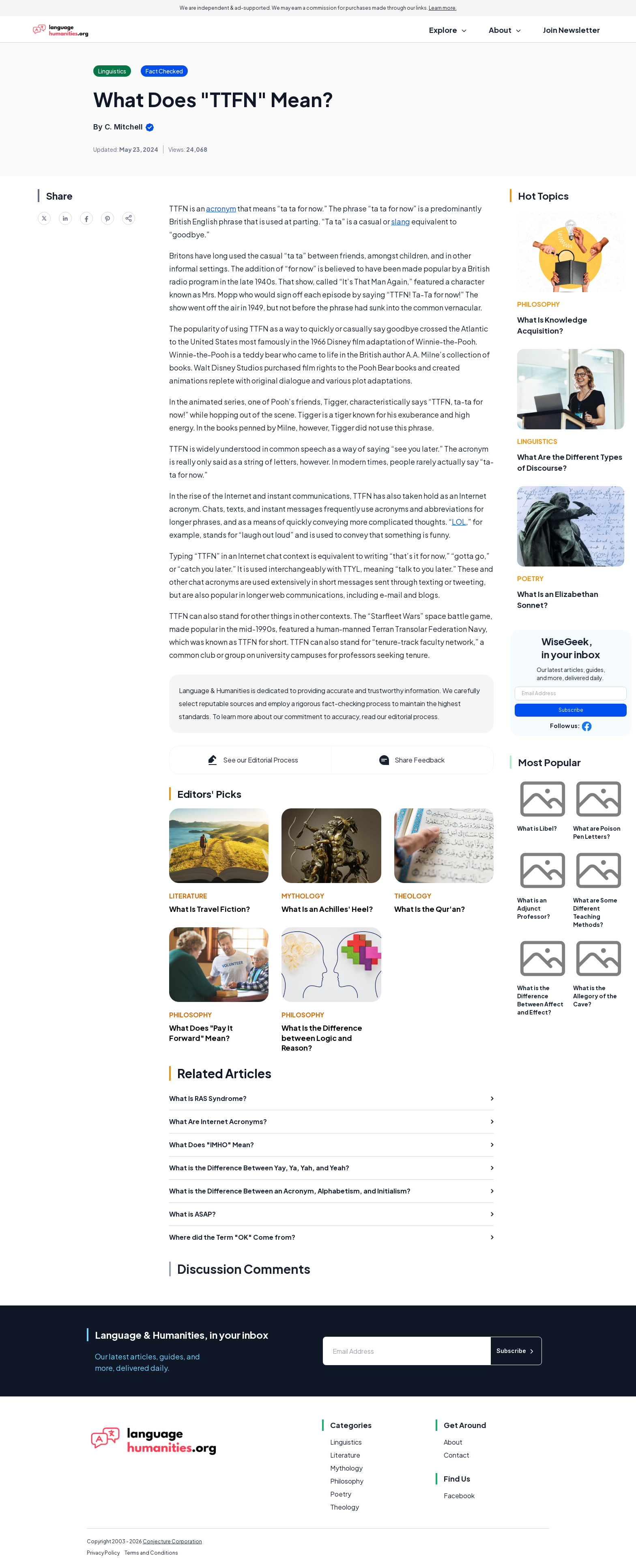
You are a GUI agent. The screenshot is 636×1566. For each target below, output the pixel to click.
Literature (188, 896)
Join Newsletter (571, 29)
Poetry (530, 578)
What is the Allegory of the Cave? (595, 996)
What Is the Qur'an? (429, 908)
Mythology (302, 896)
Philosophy (190, 1014)
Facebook (459, 1495)
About (453, 1442)
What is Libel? (537, 828)
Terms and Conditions (151, 1553)
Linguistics (537, 441)
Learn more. (443, 8)
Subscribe (571, 710)
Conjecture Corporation (172, 1541)
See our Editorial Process (252, 760)
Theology (412, 896)
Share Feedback (411, 760)
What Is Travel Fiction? (209, 908)
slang (400, 221)
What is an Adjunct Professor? (533, 908)
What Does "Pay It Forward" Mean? (201, 1033)
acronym (221, 208)
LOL (459, 521)
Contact (456, 1455)
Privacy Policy (103, 1553)
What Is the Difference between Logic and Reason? (321, 1038)
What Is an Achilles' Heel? (327, 908)
